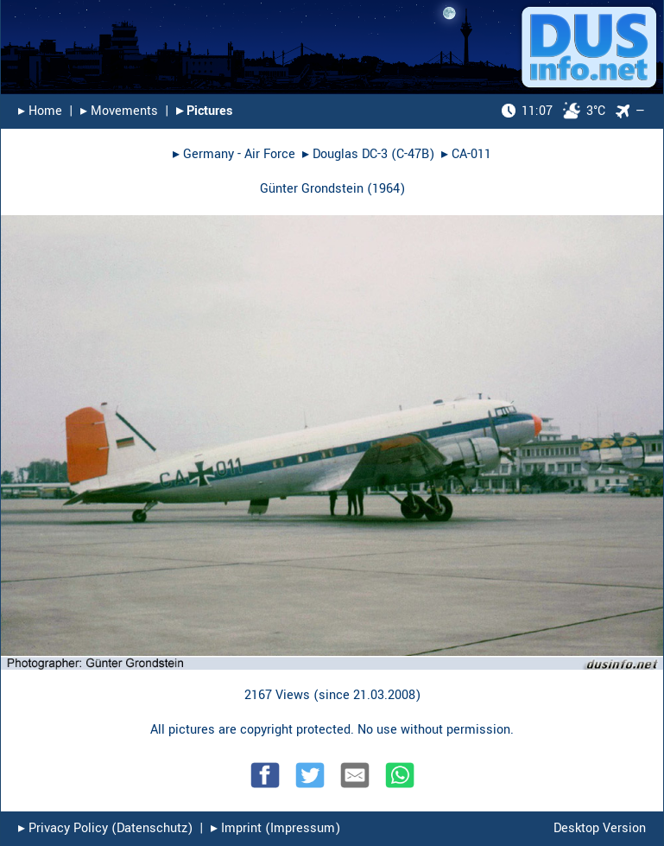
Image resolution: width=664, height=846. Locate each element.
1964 (386, 189)
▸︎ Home (40, 111)
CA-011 (471, 154)
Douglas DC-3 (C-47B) (373, 154)
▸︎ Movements (119, 111)
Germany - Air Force (239, 154)
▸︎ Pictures (204, 111)
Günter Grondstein (312, 189)
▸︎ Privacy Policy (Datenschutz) (105, 828)
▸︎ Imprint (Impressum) (275, 828)
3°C (553, 111)
